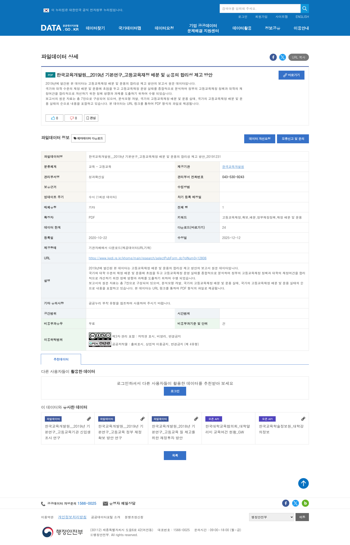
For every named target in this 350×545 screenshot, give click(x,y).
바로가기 (291, 75)
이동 (302, 517)
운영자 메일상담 (119, 503)
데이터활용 (241, 28)
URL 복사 (298, 57)
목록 (175, 455)
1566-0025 (86, 503)
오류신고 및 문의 (293, 138)
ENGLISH (302, 16)
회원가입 (261, 16)
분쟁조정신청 (134, 517)
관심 (91, 118)
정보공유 (272, 28)
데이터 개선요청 (260, 138)
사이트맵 (281, 16)
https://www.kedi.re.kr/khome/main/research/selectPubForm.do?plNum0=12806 (148, 258)
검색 (305, 8)
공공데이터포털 (60, 28)
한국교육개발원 (233, 166)
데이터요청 (164, 28)
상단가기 (303, 483)
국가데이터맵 (129, 28)
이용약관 (47, 517)
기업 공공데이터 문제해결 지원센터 (203, 28)
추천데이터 (61, 359)
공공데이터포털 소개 (105, 517)
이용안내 (301, 28)
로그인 (243, 16)
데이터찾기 (95, 28)
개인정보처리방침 (72, 517)
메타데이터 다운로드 (88, 138)
